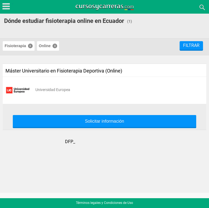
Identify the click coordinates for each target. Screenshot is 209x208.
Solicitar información (104, 121)
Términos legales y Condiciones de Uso (104, 203)
